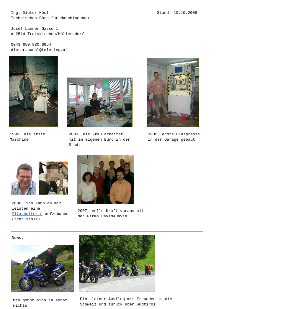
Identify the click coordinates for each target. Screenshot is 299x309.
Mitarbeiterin (27, 214)
